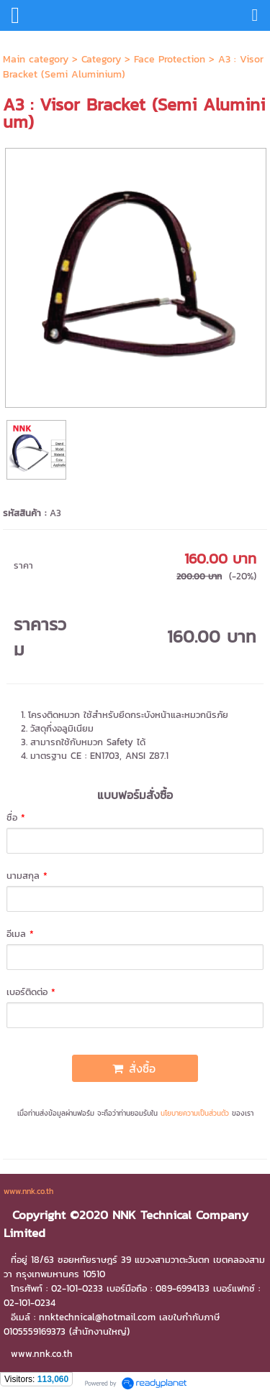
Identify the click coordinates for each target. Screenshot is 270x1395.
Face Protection (169, 59)
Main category (35, 59)
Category (101, 59)
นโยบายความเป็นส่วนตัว (195, 1113)
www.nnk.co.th (28, 1191)
